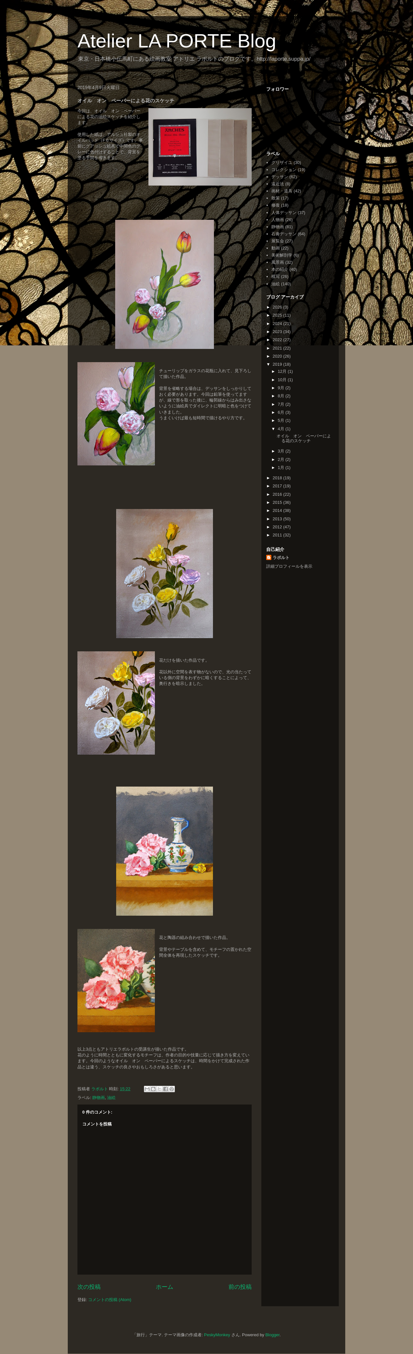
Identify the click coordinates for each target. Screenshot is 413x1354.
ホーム (164, 1287)
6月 (282, 412)
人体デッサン (284, 212)
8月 (282, 395)
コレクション (284, 169)
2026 (278, 307)
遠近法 (277, 183)
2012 (278, 526)
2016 (278, 494)
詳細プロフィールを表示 (289, 566)
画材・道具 (281, 190)
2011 (278, 535)
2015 (278, 502)
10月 (283, 379)
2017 (278, 486)
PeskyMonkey (217, 1334)
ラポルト (281, 557)
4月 (282, 428)
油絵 (111, 1097)
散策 (275, 198)
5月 (282, 420)
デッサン (279, 176)
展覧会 (277, 241)
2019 (278, 364)
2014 (278, 510)
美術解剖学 (281, 255)
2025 (278, 315)
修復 (275, 205)
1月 (282, 467)
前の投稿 (240, 1287)
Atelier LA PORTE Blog (176, 41)
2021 (278, 348)
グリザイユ (281, 162)
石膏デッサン (284, 233)
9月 (282, 387)
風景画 (277, 262)
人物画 (277, 219)
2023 (278, 331)
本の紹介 (279, 269)
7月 (282, 404)
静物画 (98, 1097)
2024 (278, 323)
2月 (282, 459)
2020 (278, 356)
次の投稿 (89, 1287)
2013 (278, 518)
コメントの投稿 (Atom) (109, 1299)
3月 (282, 451)
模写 (275, 276)
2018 (278, 477)
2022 (278, 339)
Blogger (272, 1334)
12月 (283, 371)
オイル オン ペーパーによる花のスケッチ (304, 438)
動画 (275, 248)
